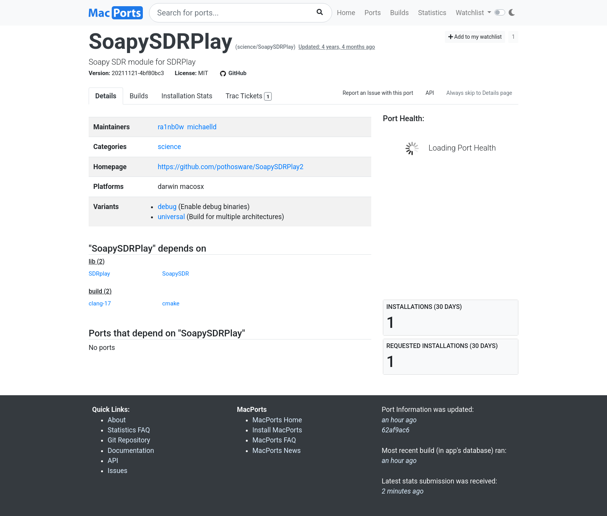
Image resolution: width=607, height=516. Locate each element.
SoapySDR (175, 273)
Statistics (432, 13)
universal (171, 217)
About (117, 420)
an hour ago (399, 461)
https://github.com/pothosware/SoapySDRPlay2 (230, 167)
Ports (373, 13)
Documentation (131, 450)
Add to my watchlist (475, 37)
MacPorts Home (277, 420)
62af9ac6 (396, 430)
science (169, 147)
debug (167, 207)
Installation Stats (187, 96)
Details (106, 96)
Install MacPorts (277, 430)
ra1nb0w (171, 127)
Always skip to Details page (479, 93)
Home (346, 13)
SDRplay (99, 273)
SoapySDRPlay (160, 41)
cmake (171, 303)
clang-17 (100, 303)
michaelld (202, 127)
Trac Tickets (249, 96)
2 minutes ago (403, 491)
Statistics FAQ (129, 430)
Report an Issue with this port (378, 93)
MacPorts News (276, 450)
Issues (117, 471)
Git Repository (129, 440)
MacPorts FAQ (274, 440)
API (429, 93)
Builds (399, 13)
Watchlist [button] (470, 13)
